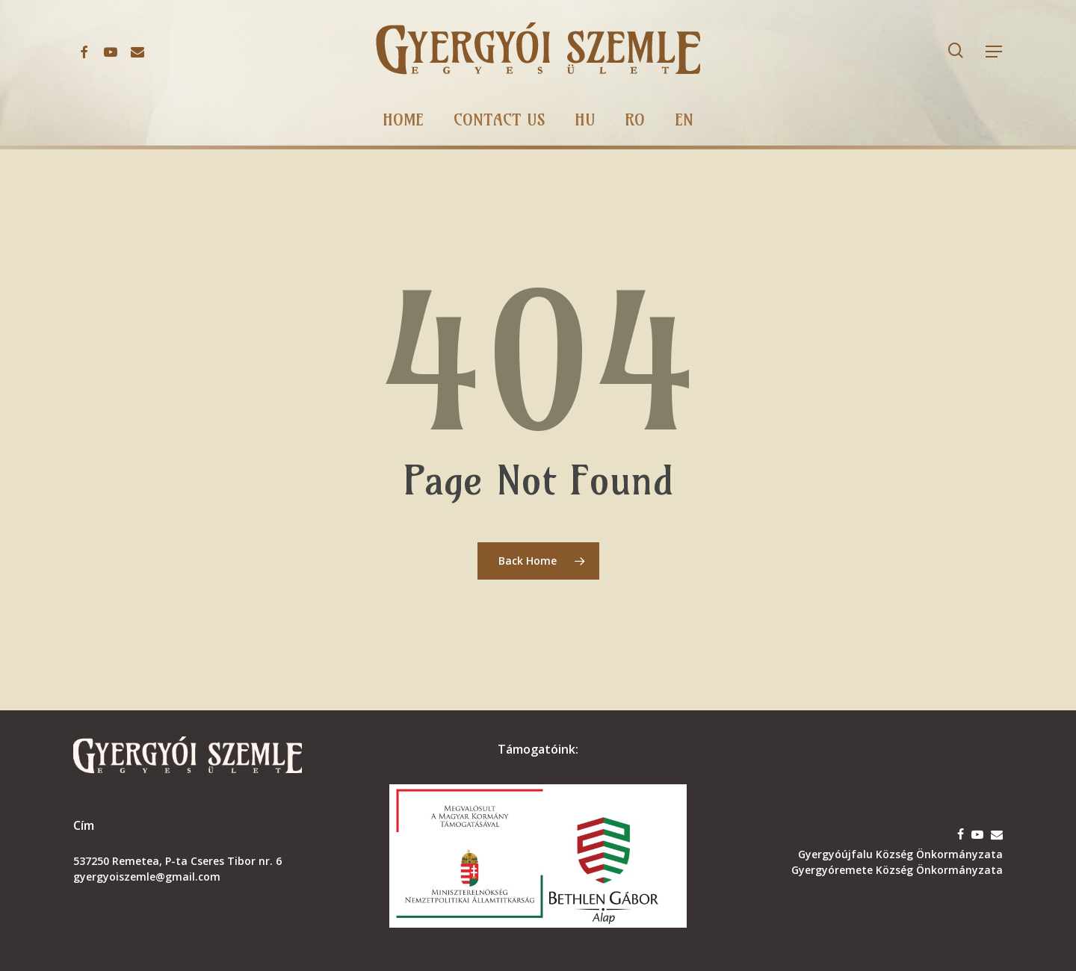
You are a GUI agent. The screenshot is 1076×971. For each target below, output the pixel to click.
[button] (995, 52)
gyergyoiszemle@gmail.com (146, 876)
